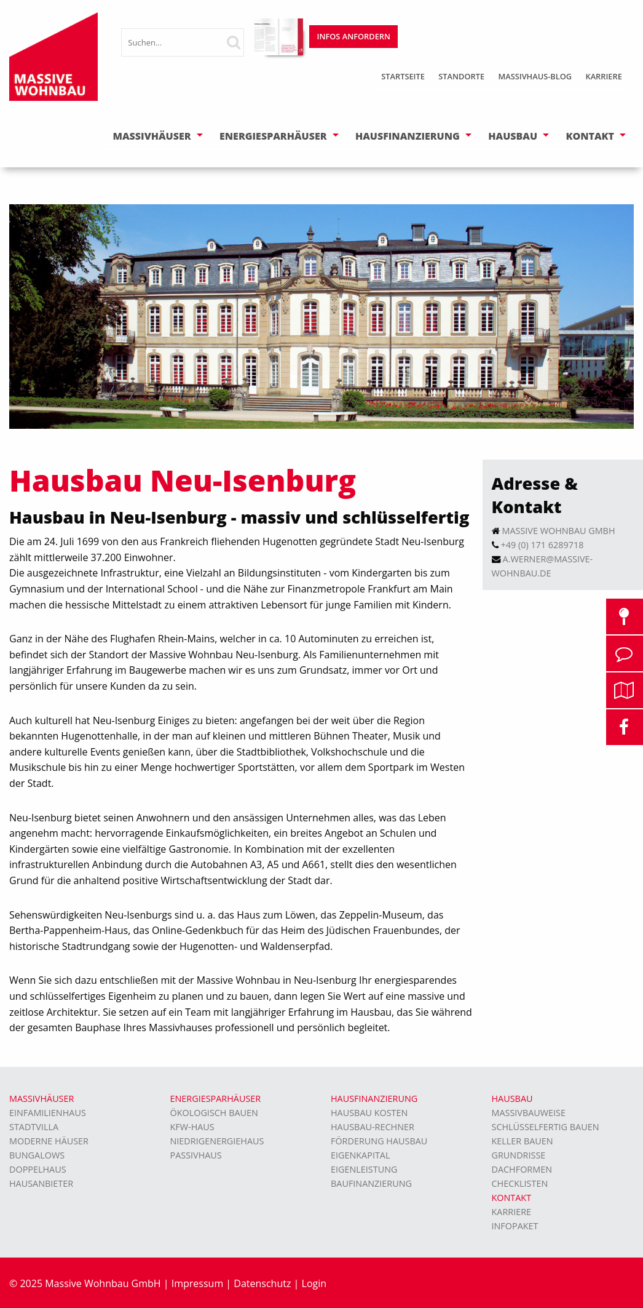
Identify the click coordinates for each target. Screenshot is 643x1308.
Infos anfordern (353, 36)
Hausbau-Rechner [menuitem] (372, 1127)
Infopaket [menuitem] (515, 1226)
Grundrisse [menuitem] (519, 1155)
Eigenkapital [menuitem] (360, 1155)
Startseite (403, 76)
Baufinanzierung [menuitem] (371, 1183)
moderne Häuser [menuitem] (49, 1141)
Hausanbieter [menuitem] (41, 1183)
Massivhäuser (152, 136)
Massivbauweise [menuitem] (529, 1113)
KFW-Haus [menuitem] (192, 1127)
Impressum (197, 1283)
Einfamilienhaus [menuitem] (47, 1113)
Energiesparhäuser (273, 136)
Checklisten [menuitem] (520, 1183)
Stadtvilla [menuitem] (33, 1127)
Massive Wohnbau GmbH (558, 530)
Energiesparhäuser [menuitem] (215, 1098)
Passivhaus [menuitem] (196, 1155)
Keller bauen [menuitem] (522, 1141)
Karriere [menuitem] (512, 1212)
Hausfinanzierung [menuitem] (374, 1098)
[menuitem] (403, 78)
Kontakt (590, 136)
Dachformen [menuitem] (522, 1169)
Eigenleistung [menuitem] (364, 1169)
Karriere (603, 76)
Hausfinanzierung (407, 136)
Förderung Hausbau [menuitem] (379, 1141)
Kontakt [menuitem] (512, 1197)
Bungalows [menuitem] (37, 1155)
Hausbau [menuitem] (512, 1098)
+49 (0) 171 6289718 (542, 545)
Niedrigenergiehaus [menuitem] (217, 1141)
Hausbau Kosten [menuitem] (369, 1113)
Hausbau (512, 136)
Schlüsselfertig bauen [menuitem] (545, 1127)
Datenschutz (262, 1283)
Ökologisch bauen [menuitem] (214, 1113)
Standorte (461, 76)
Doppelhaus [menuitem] (37, 1169)
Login (314, 1283)
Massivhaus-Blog (535, 76)
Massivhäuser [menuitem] (41, 1098)
